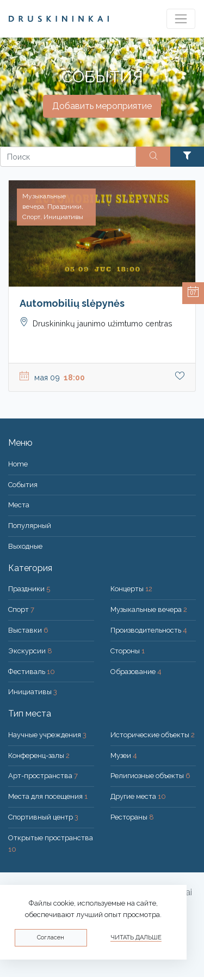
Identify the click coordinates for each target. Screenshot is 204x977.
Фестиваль (31, 671)
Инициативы (32, 692)
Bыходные (25, 546)
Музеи (123, 755)
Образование (136, 671)
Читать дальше (136, 937)
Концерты (131, 589)
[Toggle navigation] (180, 19)
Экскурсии (30, 651)
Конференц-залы (39, 755)
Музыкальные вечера (148, 609)
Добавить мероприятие (102, 106)
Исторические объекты (152, 735)
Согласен (50, 937)
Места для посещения (48, 796)
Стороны (127, 651)
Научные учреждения (47, 735)
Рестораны (132, 817)
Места (18, 505)
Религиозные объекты (150, 776)
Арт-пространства (43, 776)
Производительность (148, 630)
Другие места (138, 796)
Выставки (28, 630)
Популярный (29, 525)
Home (18, 464)
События (23, 485)
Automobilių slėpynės (72, 303)
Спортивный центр (43, 817)
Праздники (29, 589)
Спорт (21, 609)
